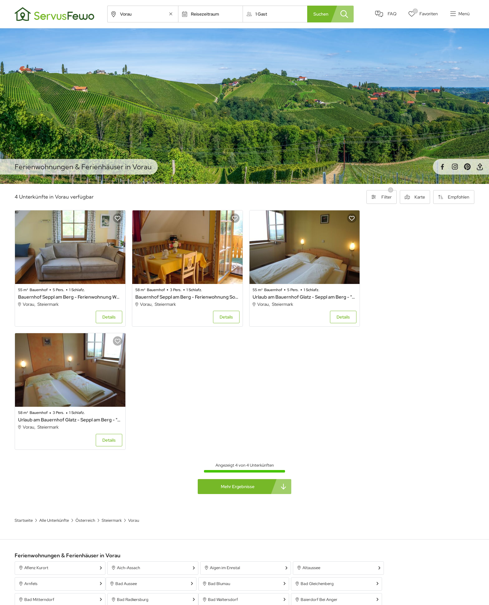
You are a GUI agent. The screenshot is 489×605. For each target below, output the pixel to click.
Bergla (215, 476)
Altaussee (310, 444)
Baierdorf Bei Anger (135, 476)
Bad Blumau (128, 460)
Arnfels (399, 444)
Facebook (442, 166)
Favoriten (425, 12)
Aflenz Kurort (36, 444)
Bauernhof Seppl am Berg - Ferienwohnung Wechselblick (69, 296)
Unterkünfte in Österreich (212, 593)
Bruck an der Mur (408, 476)
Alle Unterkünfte (203, 571)
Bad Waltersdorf (39, 476)
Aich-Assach (128, 444)
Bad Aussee (35, 460)
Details (108, 316)
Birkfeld (308, 476)
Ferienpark (323, 593)
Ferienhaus (324, 571)
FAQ (391, 14)
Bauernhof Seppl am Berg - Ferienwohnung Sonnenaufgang (186, 296)
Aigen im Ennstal (224, 444)
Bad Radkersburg (409, 460)
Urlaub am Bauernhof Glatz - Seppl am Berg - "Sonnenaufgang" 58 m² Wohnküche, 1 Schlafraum (419, 296)
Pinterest (467, 166)
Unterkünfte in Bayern (208, 582)
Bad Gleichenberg (225, 460)
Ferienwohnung (328, 582)
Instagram (454, 166)
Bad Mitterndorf (316, 460)
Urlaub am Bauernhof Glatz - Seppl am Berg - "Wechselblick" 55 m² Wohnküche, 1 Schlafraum (302, 296)
